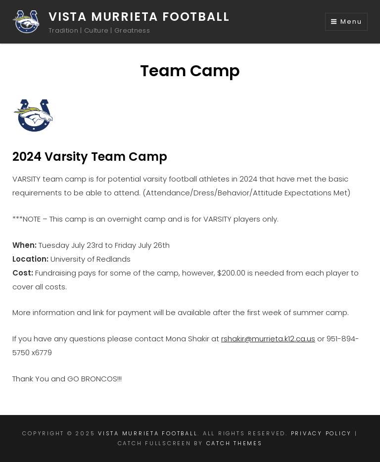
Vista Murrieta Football (139, 16)
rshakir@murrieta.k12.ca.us (268, 338)
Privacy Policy (321, 433)
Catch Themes (234, 443)
